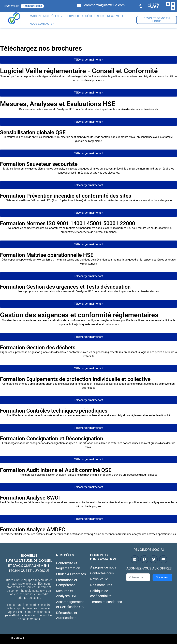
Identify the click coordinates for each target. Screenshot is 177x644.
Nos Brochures (32, 6)
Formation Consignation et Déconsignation (51, 438)
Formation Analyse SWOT (31, 497)
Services (72, 16)
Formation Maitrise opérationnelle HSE (46, 255)
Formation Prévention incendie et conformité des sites (65, 196)
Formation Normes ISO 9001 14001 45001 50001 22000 (67, 223)
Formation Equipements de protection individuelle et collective (75, 379)
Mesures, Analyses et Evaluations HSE (57, 104)
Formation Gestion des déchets (37, 347)
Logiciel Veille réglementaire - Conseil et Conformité (79, 71)
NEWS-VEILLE (11, 6)
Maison (35, 16)
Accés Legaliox (93, 16)
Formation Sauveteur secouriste (39, 164)
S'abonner (162, 577)
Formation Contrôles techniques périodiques (53, 411)
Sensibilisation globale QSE (33, 132)
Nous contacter (42, 23)
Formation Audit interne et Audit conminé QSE (55, 470)
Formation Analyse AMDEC (32, 529)
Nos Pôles (53, 16)
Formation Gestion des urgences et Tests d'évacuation (65, 287)
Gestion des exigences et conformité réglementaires (79, 315)
